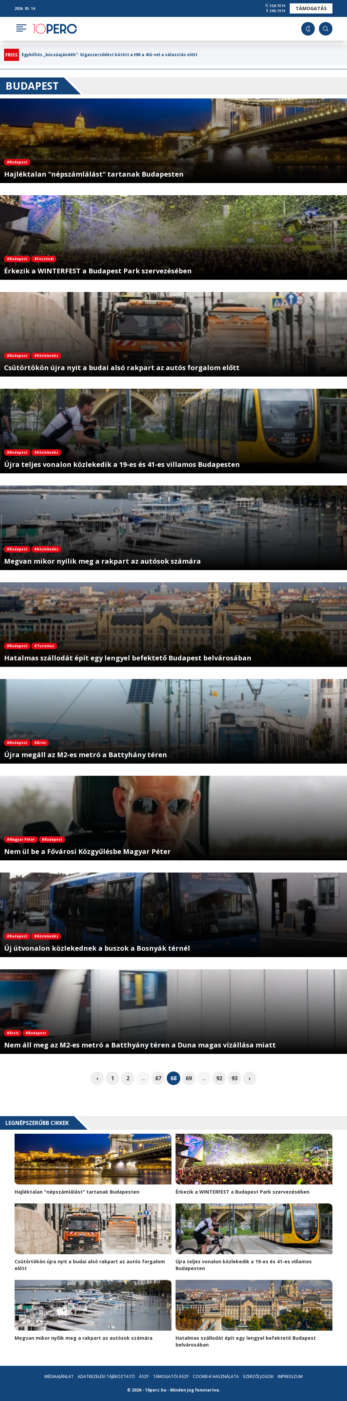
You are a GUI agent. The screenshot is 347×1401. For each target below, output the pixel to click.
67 (158, 1078)
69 (189, 1078)
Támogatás (311, 8)
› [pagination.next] (250, 1078)
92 (219, 1078)
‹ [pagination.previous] (97, 1078)
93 (234, 1078)
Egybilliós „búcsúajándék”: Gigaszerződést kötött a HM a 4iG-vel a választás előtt (110, 55)
